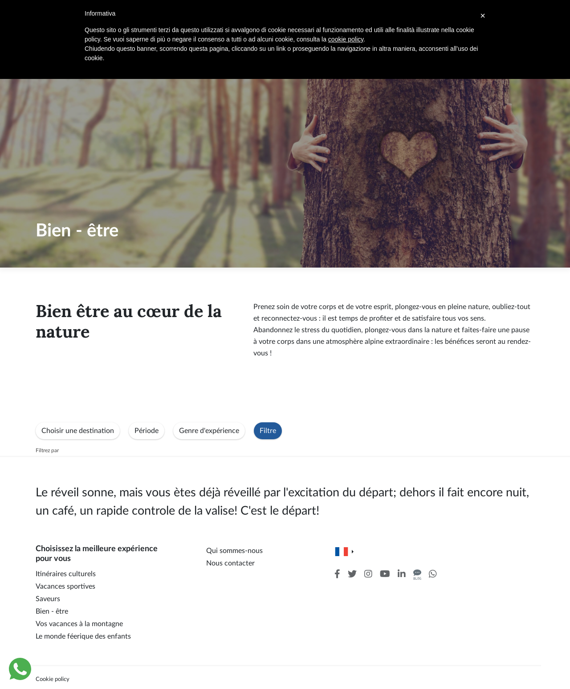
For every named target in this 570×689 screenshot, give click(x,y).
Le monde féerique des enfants (83, 636)
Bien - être (52, 611)
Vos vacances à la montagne (79, 623)
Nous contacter (230, 563)
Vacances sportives (65, 586)
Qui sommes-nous (234, 550)
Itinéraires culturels (66, 574)
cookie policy (345, 39)
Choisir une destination (77, 430)
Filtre (268, 430)
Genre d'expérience (209, 430)
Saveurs (48, 598)
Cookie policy (52, 679)
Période (146, 430)
